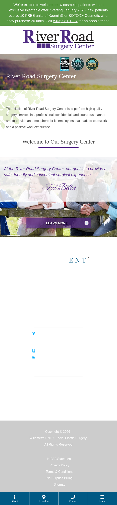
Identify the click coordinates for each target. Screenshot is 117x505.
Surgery (42, 408)
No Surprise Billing (59, 478)
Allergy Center (60, 306)
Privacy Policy (59, 465)
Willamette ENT (61, 278)
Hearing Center (61, 292)
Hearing (42, 395)
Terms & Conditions (60, 471)
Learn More (57, 223)
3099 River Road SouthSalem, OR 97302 (53, 338)
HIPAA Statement (59, 459)
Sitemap (60, 484)
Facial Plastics (46, 402)
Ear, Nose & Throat (50, 383)
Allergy (41, 389)
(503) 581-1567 (65, 21)
